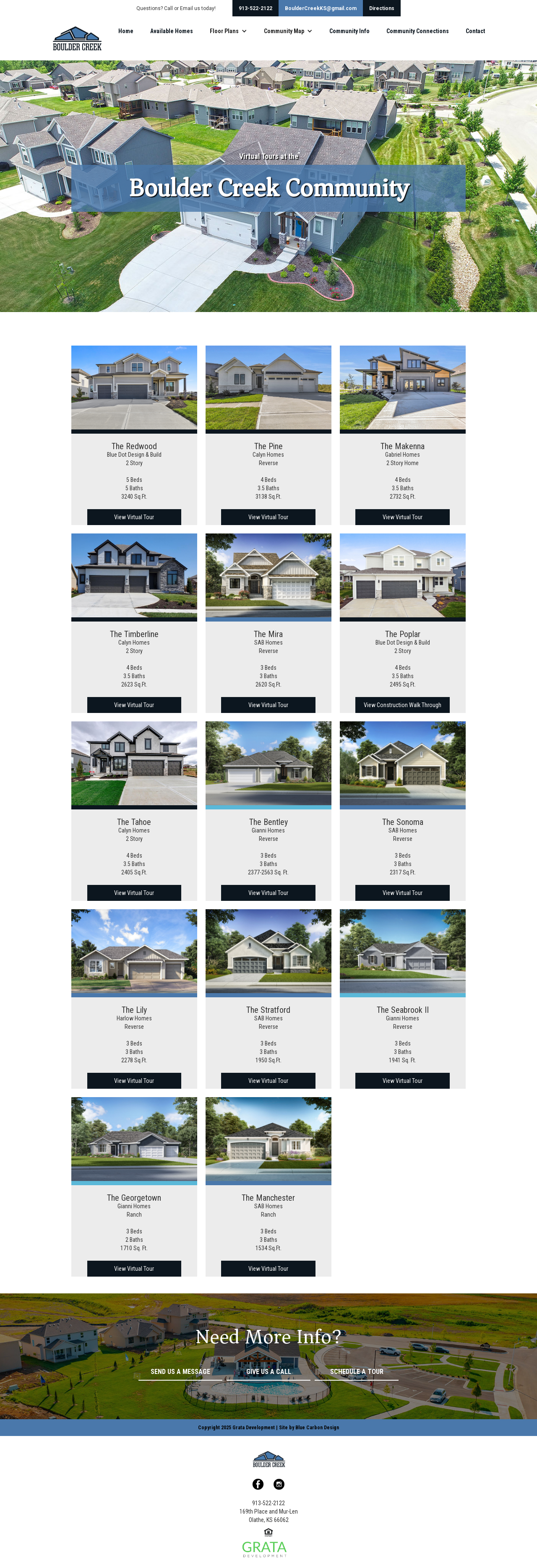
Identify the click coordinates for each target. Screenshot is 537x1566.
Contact (475, 31)
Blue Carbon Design (317, 1428)
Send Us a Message (180, 1372)
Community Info (349, 31)
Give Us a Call (268, 1372)
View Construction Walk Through (402, 705)
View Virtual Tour (134, 517)
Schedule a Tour (356, 1372)
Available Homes (171, 31)
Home (125, 31)
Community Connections (417, 31)
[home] (77, 38)
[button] (228, 31)
